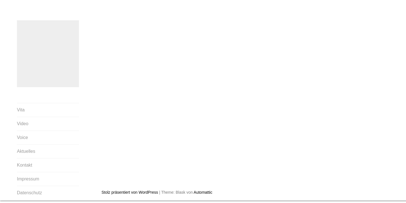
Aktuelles (26, 151)
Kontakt (24, 165)
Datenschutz (29, 193)
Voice (22, 137)
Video (22, 124)
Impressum (28, 179)
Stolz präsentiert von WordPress (130, 172)
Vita (21, 110)
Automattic (203, 172)
